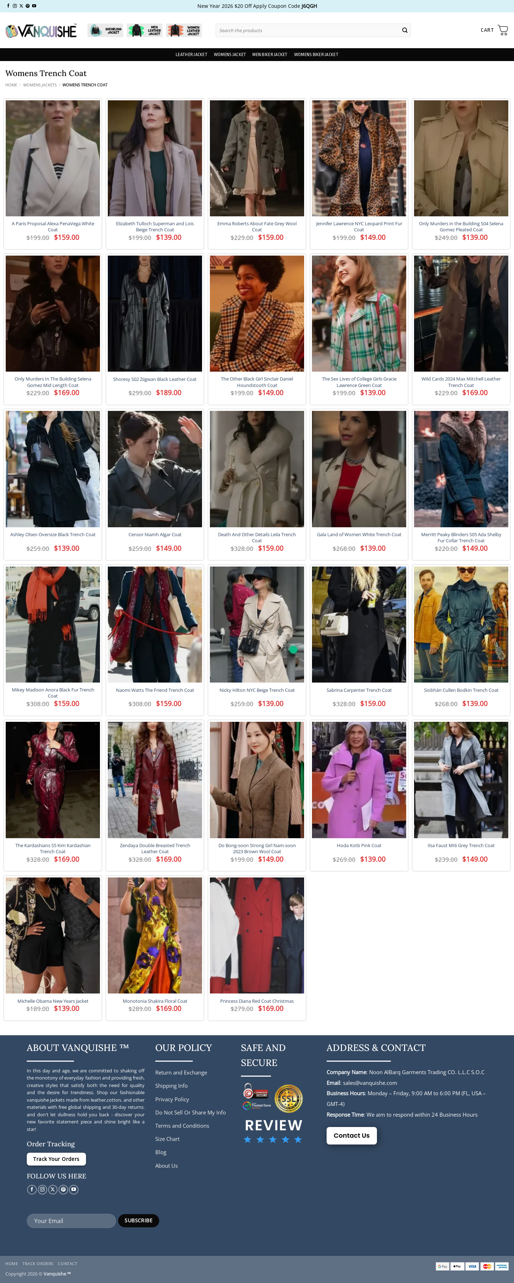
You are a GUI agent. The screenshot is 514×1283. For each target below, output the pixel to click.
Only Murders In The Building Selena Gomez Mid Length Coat (53, 382)
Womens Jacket (230, 54)
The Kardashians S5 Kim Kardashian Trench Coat (53, 848)
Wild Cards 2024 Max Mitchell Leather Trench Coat (461, 382)
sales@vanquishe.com (370, 1082)
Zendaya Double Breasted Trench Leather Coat (155, 848)
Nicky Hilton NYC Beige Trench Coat (257, 690)
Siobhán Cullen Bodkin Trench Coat (461, 690)
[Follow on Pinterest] (28, 6)
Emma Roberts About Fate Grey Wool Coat (257, 227)
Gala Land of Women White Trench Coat (359, 535)
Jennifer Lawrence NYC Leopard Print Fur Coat (359, 227)
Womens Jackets (40, 84)
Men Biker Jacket (269, 54)
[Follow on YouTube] (34, 6)
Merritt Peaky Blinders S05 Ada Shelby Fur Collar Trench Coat (461, 538)
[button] (495, 30)
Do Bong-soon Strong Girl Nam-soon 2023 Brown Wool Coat (257, 848)
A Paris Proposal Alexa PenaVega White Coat (53, 227)
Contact (67, 1263)
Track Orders (38, 1263)
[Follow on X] (21, 6)
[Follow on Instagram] (15, 6)
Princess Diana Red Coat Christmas (257, 1001)
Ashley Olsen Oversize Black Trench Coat (53, 535)
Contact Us (352, 1135)
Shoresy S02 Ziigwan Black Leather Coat (155, 379)
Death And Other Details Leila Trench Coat (257, 538)
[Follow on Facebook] (8, 6)
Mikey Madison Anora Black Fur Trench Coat (53, 693)
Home (11, 84)
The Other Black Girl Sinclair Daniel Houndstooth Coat (257, 382)
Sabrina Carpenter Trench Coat (359, 690)
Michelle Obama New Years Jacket (53, 1001)
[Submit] (405, 30)
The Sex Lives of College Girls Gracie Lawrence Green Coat (359, 382)
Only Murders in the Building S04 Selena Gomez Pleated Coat (461, 227)
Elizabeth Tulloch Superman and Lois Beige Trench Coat (155, 227)
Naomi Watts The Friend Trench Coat (155, 690)
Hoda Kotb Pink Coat (359, 845)
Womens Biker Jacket (316, 54)
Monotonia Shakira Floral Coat (155, 1001)
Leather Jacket (191, 54)
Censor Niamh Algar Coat (155, 535)
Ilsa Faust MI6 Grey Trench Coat (461, 845)
